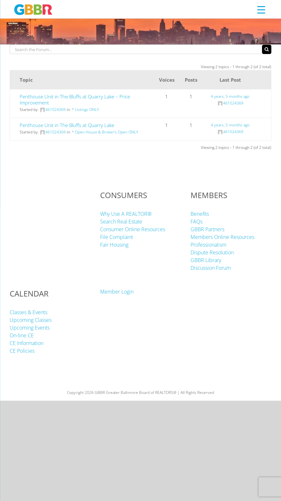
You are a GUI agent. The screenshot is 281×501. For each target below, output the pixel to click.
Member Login (117, 291)
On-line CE (22, 335)
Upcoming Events (30, 327)
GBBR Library (206, 260)
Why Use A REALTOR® (126, 213)
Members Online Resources (222, 237)
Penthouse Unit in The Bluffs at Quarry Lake (67, 125)
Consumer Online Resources (132, 229)
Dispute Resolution (212, 252)
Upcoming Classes (31, 319)
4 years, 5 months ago (230, 96)
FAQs (196, 221)
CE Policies (22, 350)
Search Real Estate (121, 221)
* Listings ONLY (85, 109)
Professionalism (208, 244)
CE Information (26, 343)
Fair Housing (114, 244)
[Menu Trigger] (261, 9)
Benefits (200, 213)
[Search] (266, 49)
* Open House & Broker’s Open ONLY (105, 132)
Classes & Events (28, 312)
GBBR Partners (207, 229)
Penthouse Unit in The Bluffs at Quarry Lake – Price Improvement (75, 99)
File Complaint (116, 237)
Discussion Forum (211, 267)
